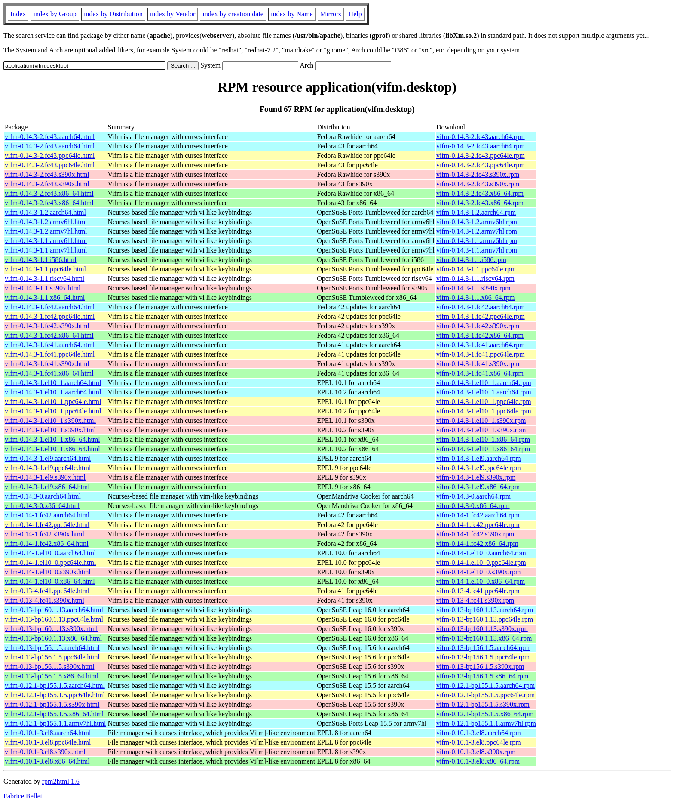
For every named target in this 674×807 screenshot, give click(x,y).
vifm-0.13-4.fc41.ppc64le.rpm (478, 590)
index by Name (292, 14)
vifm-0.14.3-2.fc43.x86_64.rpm (480, 193)
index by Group (54, 14)
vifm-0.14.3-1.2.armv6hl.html (46, 221)
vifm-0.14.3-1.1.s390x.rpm (473, 288)
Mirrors (330, 14)
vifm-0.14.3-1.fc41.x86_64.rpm (480, 373)
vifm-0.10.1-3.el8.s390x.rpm (475, 751)
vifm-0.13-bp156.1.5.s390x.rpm (480, 666)
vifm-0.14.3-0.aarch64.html (43, 496)
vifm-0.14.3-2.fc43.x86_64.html (49, 193)
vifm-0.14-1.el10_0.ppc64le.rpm (481, 562)
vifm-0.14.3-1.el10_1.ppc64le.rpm (483, 401)
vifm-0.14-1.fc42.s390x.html (44, 534)
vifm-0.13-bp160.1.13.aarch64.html (54, 609)
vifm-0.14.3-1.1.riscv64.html (44, 278)
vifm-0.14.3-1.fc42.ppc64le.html (50, 316)
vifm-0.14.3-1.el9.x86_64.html (47, 486)
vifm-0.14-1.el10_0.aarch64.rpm (481, 553)
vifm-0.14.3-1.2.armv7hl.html (46, 231)
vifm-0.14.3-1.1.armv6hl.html (46, 240)
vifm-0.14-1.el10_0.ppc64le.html (50, 562)
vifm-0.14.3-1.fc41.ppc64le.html (50, 354)
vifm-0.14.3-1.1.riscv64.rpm (475, 278)
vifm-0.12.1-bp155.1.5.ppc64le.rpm (485, 695)
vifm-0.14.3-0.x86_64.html (42, 505)
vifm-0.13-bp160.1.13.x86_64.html (53, 638)
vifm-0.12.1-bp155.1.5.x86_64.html (54, 714)
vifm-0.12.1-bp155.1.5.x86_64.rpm (485, 714)
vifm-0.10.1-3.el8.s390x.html (45, 751)
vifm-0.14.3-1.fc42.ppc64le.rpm (480, 316)
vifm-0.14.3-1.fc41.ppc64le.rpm (480, 354)
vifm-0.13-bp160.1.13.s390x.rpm (482, 628)
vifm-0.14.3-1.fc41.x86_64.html (49, 373)
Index (18, 14)
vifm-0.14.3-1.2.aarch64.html (45, 212)
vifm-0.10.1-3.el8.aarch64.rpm (478, 732)
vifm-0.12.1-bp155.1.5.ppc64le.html (55, 695)
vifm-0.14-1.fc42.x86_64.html (47, 543)
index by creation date (232, 14)
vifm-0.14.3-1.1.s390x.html (42, 288)
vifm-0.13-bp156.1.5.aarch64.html (52, 647)
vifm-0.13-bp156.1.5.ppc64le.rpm (483, 657)
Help (355, 14)
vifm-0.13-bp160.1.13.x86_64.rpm (484, 638)
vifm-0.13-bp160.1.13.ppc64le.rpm (484, 619)
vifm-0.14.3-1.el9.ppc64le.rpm (478, 467)
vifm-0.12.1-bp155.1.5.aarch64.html (55, 685)
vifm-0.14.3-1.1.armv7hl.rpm (476, 250)
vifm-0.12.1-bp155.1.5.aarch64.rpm (485, 685)
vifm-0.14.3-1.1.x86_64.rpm (475, 297)
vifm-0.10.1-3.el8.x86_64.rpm (478, 761)
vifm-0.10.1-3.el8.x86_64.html (47, 761)
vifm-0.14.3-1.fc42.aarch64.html (50, 307)
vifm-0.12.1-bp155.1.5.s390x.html (52, 704)
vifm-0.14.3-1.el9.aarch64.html (48, 458)
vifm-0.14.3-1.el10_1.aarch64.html (53, 382)
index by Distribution (113, 14)
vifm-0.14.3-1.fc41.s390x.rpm (477, 363)
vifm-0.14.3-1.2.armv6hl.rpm (476, 221)
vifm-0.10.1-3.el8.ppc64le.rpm (478, 742)
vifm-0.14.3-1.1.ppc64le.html (45, 269)
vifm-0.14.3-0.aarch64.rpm (473, 496)
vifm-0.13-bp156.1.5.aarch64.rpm (483, 647)
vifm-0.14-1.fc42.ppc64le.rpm (478, 524)
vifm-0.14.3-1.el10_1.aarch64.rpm (483, 382)
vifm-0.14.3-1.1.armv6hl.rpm (476, 240)
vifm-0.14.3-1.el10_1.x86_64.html (52, 439)
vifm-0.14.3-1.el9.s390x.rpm (475, 477)
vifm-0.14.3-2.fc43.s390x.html (47, 174)
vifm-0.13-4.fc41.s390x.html (44, 600)
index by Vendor (172, 14)
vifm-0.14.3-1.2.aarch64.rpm (476, 212)
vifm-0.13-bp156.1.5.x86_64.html (51, 676)
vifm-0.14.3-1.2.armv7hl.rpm (476, 231)
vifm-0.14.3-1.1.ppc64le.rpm (476, 269)
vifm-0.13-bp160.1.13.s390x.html (51, 628)
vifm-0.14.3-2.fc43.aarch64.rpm (480, 136)
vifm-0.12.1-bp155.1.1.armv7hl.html (55, 723)
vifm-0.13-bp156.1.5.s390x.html (49, 666)
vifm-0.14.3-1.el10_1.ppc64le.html (53, 401)
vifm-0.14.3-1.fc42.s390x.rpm (477, 326)
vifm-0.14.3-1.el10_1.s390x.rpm (481, 420)
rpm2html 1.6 (61, 781)
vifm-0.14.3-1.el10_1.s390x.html (50, 420)
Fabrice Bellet (22, 796)
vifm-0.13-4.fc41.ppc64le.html (47, 590)
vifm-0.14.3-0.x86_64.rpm (473, 505)
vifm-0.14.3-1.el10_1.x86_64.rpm (483, 439)
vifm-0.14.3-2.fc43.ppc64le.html (50, 155)
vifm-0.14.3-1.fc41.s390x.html (47, 363)
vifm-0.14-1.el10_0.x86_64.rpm (480, 581)
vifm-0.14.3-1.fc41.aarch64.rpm (480, 344)
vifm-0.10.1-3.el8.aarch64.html (48, 732)
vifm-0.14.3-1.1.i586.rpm (471, 259)
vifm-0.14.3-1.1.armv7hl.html (46, 250)
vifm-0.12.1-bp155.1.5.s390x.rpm (483, 704)
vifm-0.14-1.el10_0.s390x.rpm (478, 572)
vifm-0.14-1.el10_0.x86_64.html (50, 581)
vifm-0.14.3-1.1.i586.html (41, 259)
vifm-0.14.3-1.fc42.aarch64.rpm (480, 307)
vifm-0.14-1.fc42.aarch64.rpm (478, 515)
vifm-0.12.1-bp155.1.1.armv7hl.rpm (486, 723)
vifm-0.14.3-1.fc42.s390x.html (47, 326)
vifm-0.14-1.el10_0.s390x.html (48, 572)
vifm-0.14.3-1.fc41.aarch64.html (50, 344)
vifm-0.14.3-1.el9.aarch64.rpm (478, 458)
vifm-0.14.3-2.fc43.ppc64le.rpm (480, 155)
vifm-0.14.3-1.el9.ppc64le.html (48, 467)
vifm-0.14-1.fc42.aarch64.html (47, 515)
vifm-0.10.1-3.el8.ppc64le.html (48, 742)
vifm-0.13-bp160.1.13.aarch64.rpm (484, 609)
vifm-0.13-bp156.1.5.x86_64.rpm (482, 676)
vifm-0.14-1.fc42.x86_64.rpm (477, 543)
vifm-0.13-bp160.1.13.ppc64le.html (54, 619)
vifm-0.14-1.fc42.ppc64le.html (47, 524)
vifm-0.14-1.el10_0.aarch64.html (50, 553)
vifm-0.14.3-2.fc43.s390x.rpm (477, 174)
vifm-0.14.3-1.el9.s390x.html (45, 477)
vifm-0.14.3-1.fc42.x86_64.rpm (480, 335)
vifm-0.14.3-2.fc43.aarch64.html (50, 136)
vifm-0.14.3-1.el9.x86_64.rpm (478, 486)
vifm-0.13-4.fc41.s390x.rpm (475, 600)
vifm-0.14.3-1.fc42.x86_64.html (49, 335)
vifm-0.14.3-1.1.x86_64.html (45, 297)
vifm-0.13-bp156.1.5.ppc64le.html (52, 657)
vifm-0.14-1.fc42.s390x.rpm (475, 534)
